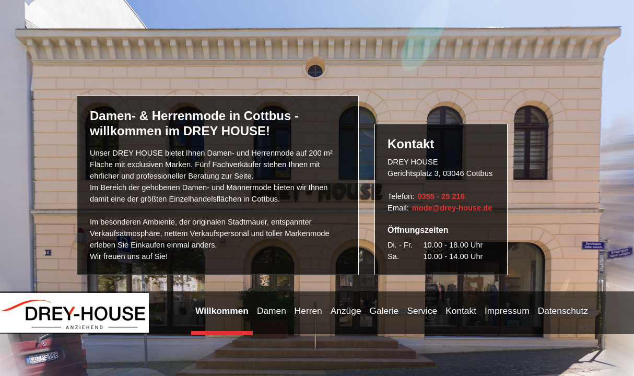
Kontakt (460, 311)
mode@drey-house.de (452, 208)
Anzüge (346, 311)
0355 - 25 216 (440, 196)
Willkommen (222, 311)
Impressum (507, 311)
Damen (271, 311)
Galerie (384, 311)
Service (422, 311)
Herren (308, 311)
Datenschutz (563, 311)
